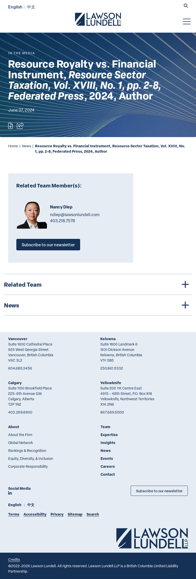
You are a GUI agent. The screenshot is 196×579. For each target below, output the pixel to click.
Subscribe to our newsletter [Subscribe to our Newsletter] (159, 490)
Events (107, 458)
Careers (108, 466)
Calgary (15, 382)
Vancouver (17, 338)
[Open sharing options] (20, 126)
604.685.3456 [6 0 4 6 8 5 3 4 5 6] (20, 368)
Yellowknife (110, 382)
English (15, 7)
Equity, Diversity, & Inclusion (30, 458)
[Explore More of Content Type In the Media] (21, 53)
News (26, 145)
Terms (13, 514)
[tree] (98, 295)
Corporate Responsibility (28, 466)
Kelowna (108, 338)
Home (13, 145)
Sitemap (75, 514)
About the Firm (20, 434)
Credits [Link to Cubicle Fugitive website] (14, 559)
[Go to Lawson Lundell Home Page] (98, 19)
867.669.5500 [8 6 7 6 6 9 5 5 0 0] (112, 412)
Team (105, 426)
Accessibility (34, 514)
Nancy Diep (61, 207)
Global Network (20, 442)
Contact (108, 474)
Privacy (57, 514)
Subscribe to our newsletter (48, 245)
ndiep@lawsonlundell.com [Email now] (75, 214)
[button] (186, 6)
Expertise (109, 434)
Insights (108, 442)
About (13, 426)
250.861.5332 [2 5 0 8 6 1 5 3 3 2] (111, 368)
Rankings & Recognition (27, 450)
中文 (31, 7)
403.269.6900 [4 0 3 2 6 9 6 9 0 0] (20, 412)
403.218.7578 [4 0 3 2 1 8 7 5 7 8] (62, 221)
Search (93, 514)
